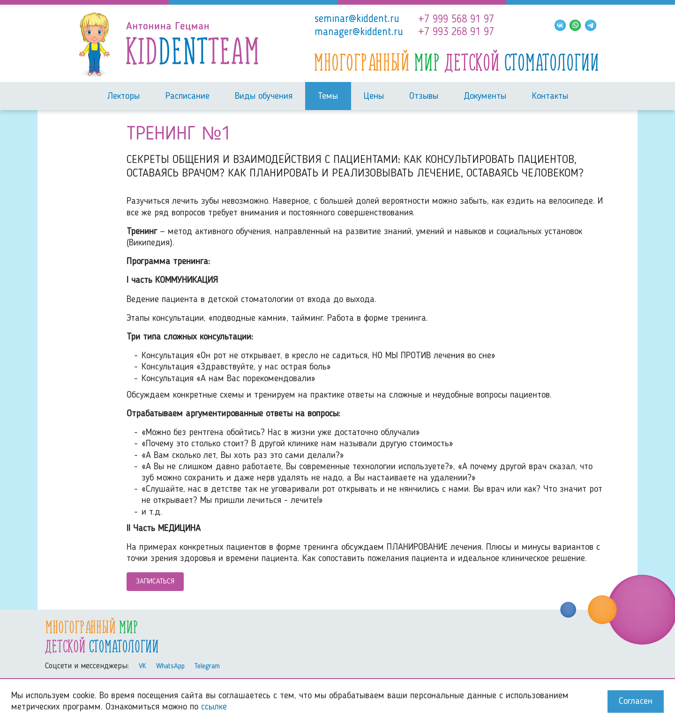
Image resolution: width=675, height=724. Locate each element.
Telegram (207, 666)
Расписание (187, 96)
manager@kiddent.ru (359, 32)
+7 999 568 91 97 (456, 20)
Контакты (550, 96)
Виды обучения (263, 96)
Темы (328, 96)
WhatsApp (170, 666)
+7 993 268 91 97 (456, 32)
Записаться (155, 581)
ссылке (214, 707)
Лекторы (123, 96)
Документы (485, 96)
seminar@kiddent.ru (357, 19)
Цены (374, 96)
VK (142, 666)
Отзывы (423, 96)
